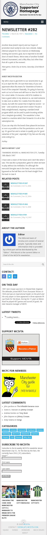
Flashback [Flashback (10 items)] (31, 430)
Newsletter (29, 34)
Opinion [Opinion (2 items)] (35, 434)
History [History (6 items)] (40, 430)
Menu (6, 22)
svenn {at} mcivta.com (27, 527)
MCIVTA (26, 524)
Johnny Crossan (27, 410)
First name (6, 462)
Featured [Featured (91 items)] (21, 430)
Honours (26, 530)
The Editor (5, 34)
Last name (6, 469)
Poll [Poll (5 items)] (12, 437)
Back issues (38, 530)
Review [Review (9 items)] (18, 437)
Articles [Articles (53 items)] (13, 430)
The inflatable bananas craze (28, 406)
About (25, 533)
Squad (6, 530)
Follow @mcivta (38, 323)
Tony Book (23, 413)
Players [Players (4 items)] (5, 437)
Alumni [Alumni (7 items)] (5, 430)
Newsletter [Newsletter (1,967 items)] (25, 434)
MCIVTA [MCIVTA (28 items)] (16, 434)
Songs (19, 420)
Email (4, 456)
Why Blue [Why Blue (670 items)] (27, 437)
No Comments (16, 186)
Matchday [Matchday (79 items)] (6, 434)
